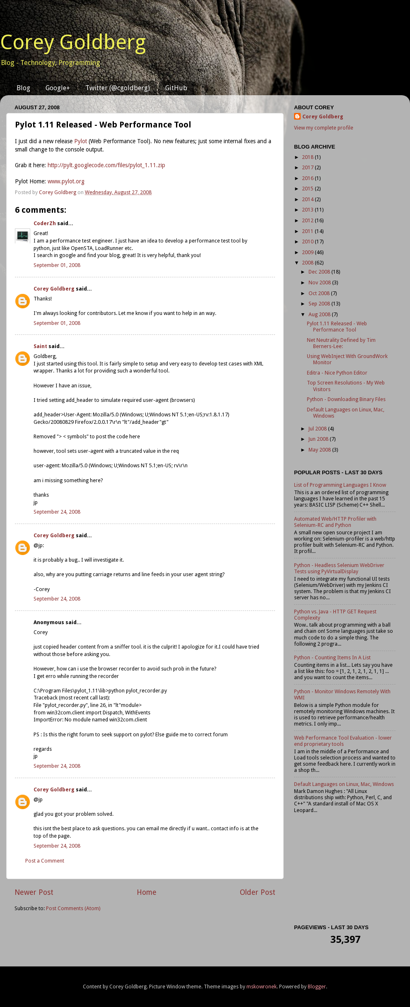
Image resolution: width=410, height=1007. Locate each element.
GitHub (176, 88)
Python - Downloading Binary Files (346, 399)
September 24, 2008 (57, 512)
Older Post (257, 892)
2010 (308, 241)
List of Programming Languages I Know (340, 485)
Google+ (58, 88)
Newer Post (33, 892)
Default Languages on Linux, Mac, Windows (344, 784)
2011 (308, 231)
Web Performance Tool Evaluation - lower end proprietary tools (343, 741)
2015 (308, 188)
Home (147, 892)
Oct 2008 (320, 293)
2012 (308, 220)
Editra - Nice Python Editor (337, 373)
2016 (308, 178)
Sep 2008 (320, 303)
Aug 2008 (320, 314)
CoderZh (45, 223)
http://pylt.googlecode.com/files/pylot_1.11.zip (106, 165)
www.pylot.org (66, 181)
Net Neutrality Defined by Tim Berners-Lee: (341, 343)
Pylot (80, 141)
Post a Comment (44, 861)
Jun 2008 (319, 439)
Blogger (317, 986)
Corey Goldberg (73, 42)
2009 (308, 252)
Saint (40, 346)
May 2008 (320, 450)
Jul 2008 (318, 428)
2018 (308, 157)
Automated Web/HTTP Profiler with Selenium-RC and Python (335, 522)
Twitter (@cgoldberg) (117, 88)
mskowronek (261, 986)
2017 (308, 167)
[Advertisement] (345, 870)
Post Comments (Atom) (73, 908)
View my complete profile (323, 128)
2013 (308, 210)
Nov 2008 (320, 282)
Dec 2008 (320, 272)
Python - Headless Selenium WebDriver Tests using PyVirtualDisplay (339, 568)
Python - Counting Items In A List (332, 657)
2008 (308, 263)
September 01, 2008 (57, 265)
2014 (308, 199)
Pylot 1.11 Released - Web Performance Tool (337, 326)
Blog (23, 88)
